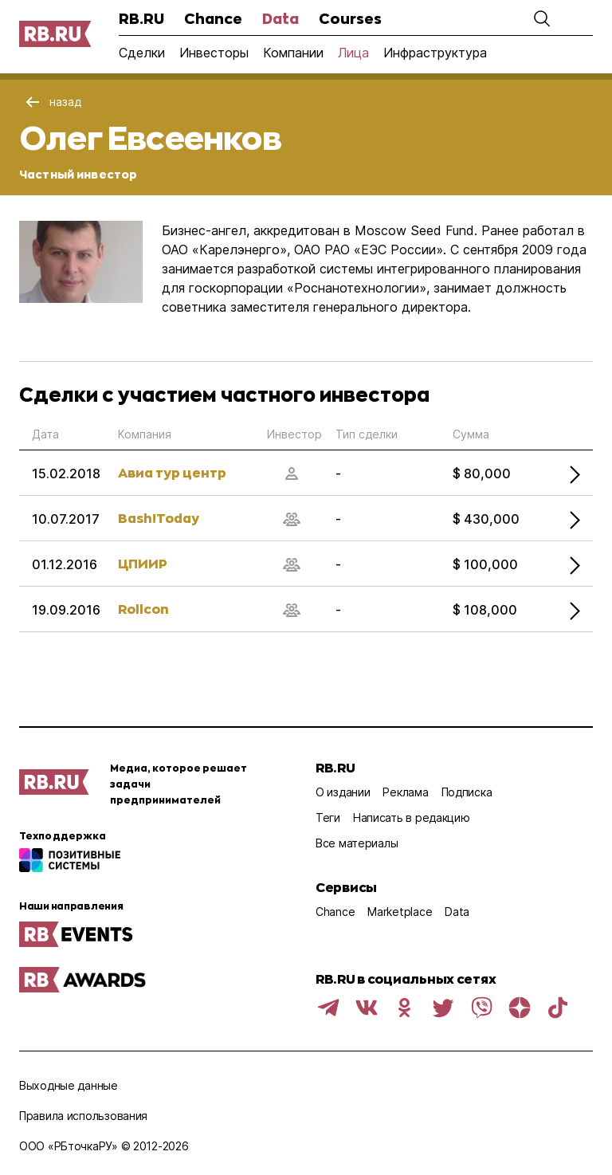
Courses (350, 18)
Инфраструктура (435, 53)
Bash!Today (158, 517)
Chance (213, 18)
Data (280, 18)
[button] (541, 18)
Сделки (142, 53)
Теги (328, 817)
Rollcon (143, 608)
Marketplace (399, 911)
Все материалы (357, 843)
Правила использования (83, 1115)
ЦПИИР (142, 563)
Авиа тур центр (172, 472)
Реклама (405, 792)
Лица (353, 53)
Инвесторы (214, 53)
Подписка (466, 792)
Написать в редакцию (411, 817)
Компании (293, 53)
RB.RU (141, 18)
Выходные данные (68, 1085)
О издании (343, 792)
